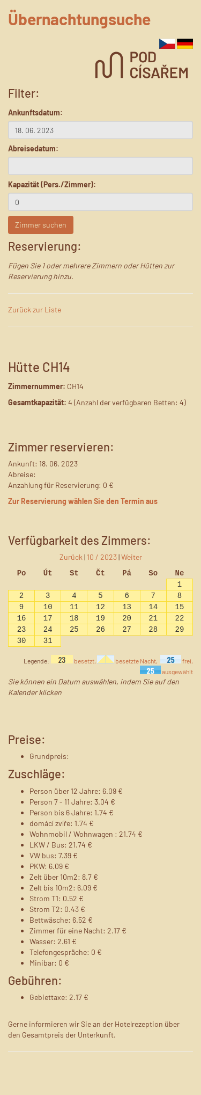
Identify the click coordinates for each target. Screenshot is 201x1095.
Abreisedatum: (33, 148)
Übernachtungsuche (79, 18)
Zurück (71, 556)
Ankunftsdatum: (35, 112)
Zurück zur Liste (34, 309)
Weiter (131, 556)
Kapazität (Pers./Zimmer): (52, 184)
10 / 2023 (102, 556)
